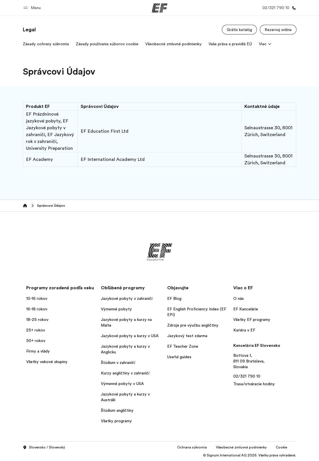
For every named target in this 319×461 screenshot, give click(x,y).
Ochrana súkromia (192, 447)
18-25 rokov (37, 319)
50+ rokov (35, 340)
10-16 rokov (36, 298)
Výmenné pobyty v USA (122, 383)
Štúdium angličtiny (117, 410)
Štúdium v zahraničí (118, 362)
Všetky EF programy (251, 319)
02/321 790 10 (246, 376)
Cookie (281, 447)
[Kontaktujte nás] (278, 8)
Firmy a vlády (38, 351)
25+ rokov (35, 330)
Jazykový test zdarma (187, 335)
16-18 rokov (36, 309)
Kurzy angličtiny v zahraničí (125, 373)
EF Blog (174, 298)
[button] (33, 8)
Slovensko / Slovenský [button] (44, 447)
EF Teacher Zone (182, 346)
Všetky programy (116, 421)
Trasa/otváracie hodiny (254, 384)
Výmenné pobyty (116, 309)
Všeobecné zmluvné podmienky (241, 447)
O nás (238, 298)
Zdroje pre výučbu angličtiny (192, 325)
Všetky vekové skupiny (47, 361)
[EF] (159, 8)
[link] (29, 29)
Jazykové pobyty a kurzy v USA (130, 335)
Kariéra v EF (244, 330)
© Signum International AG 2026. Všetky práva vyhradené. (249, 455)
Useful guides (179, 357)
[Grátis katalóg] (239, 29)
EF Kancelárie (245, 309)
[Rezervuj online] (278, 29)
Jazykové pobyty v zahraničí (126, 298)
